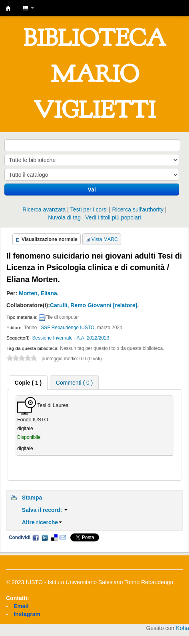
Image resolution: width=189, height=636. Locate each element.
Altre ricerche (42, 522)
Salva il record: (45, 510)
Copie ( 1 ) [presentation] (28, 382)
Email (63, 537)
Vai (92, 189)
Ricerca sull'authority (138, 209)
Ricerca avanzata (44, 209)
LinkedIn (45, 537)
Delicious (54, 537)
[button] (28, 8)
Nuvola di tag (64, 217)
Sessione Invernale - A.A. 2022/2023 (70, 338)
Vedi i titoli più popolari (113, 217)
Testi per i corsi (88, 209)
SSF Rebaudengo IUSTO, (69, 327)
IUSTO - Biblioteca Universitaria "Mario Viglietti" (8, 8)
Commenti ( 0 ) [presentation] (74, 382)
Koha (182, 628)
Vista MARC (105, 239)
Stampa (32, 497)
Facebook (36, 537)
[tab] (28, 382)
